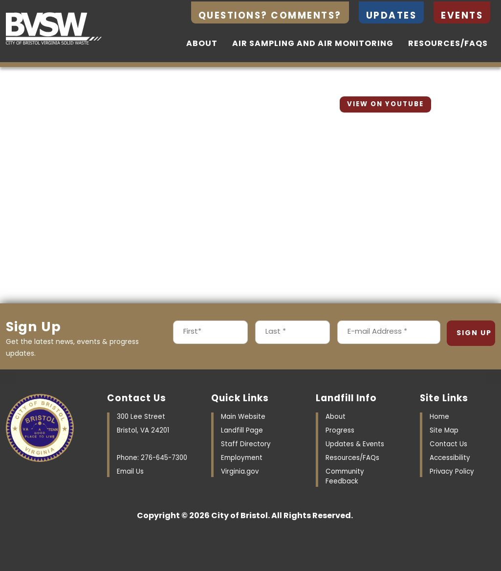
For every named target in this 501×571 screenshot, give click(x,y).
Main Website (243, 417)
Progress (340, 431)
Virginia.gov (240, 472)
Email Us (130, 472)
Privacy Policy (452, 472)
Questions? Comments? (270, 16)
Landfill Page (242, 431)
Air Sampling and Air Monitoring (312, 44)
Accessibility (450, 458)
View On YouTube (385, 104)
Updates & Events (355, 444)
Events (462, 16)
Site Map (444, 431)
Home (439, 417)
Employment (241, 458)
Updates (391, 16)
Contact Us (448, 444)
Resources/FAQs (448, 44)
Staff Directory (246, 444)
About (202, 44)
